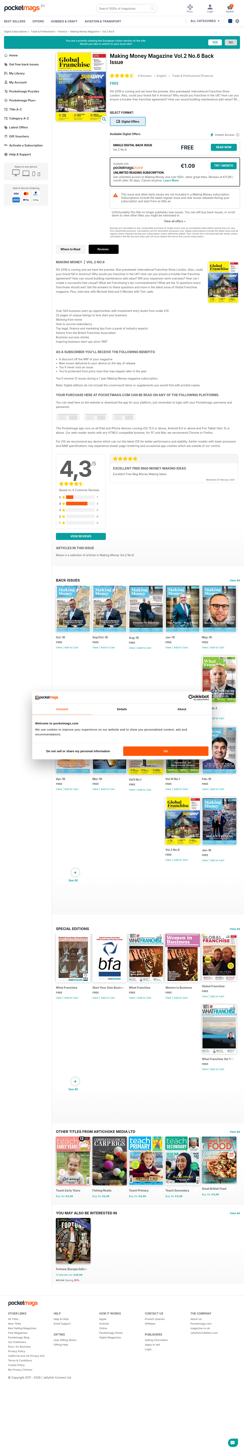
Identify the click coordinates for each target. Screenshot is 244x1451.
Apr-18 (101, 797)
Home (11, 55)
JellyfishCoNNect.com (204, 1411)
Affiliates (150, 1401)
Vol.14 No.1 (63, 874)
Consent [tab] (62, 709)
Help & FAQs (61, 1397)
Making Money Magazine (84, 31)
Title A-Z (13, 109)
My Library (14, 73)
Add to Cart (71, 653)
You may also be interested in (86, 1285)
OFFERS (38, 21)
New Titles (14, 1401)
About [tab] (182, 709)
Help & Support (17, 154)
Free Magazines (18, 1411)
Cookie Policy (16, 1443)
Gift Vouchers (16, 136)
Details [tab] (122, 709)
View (59, 653)
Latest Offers (16, 127)
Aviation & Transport (103, 21)
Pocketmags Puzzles (21, 91)
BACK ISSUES (68, 580)
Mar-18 (142, 797)
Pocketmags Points (111, 1411)
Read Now (223, 147)
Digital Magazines (110, 1415)
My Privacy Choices (20, 1447)
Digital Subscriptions (15, 31)
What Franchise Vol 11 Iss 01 (115, 1098)
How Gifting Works (65, 1418)
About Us (196, 1397)
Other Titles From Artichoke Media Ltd (95, 1125)
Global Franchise (67, 1096)
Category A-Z (16, 118)
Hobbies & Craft (64, 21)
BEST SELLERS (14, 21)
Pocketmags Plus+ (20, 100)
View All (235, 580)
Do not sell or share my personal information (78, 751)
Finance (62, 31)
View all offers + (175, 221)
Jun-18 (183, 643)
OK (166, 751)
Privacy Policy (16, 1429)
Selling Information (156, 1418)
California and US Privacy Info (26, 1434)
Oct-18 (60, 643)
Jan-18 (183, 875)
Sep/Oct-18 (104, 643)
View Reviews (80, 536)
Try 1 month (223, 165)
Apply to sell (152, 1422)
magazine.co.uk (200, 1406)
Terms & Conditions (20, 1438)
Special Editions (72, 954)
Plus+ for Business (19, 1424)
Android (104, 1401)
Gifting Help (61, 1422)
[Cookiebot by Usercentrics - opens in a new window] (191, 698)
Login (148, 1427)
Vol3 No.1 (185, 797)
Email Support (62, 1401)
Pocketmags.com (201, 1401)
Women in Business (192, 1019)
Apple (102, 1397)
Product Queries (155, 1397)
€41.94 (60, 1358)
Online (103, 1406)
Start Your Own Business (114, 1019)
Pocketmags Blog (18, 1415)
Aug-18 (143, 644)
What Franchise (66, 1019)
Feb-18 (101, 874)
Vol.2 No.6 (108, 31)
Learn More (171, 180)
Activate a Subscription (23, 145)
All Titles (13, 1397)
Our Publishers (17, 1420)
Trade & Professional (42, 31)
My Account (15, 82)
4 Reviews (145, 75)
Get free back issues (21, 64)
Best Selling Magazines (22, 1406)
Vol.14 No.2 (63, 797)
